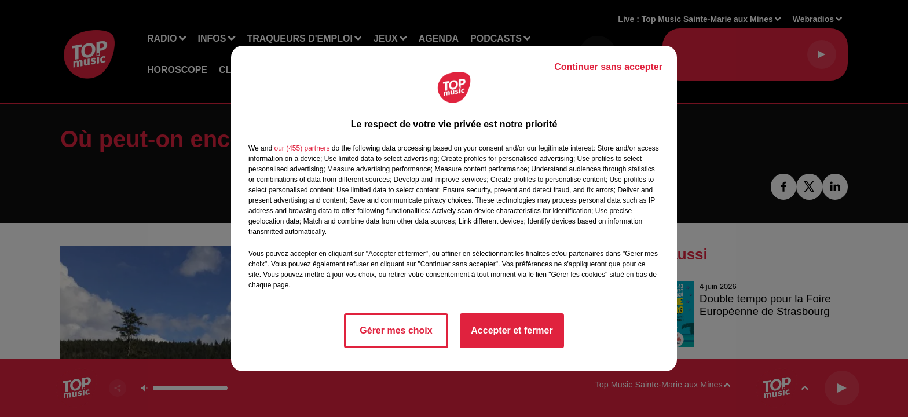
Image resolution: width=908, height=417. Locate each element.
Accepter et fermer (511, 330)
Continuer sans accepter (608, 67)
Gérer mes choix (396, 330)
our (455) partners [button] (301, 148)
